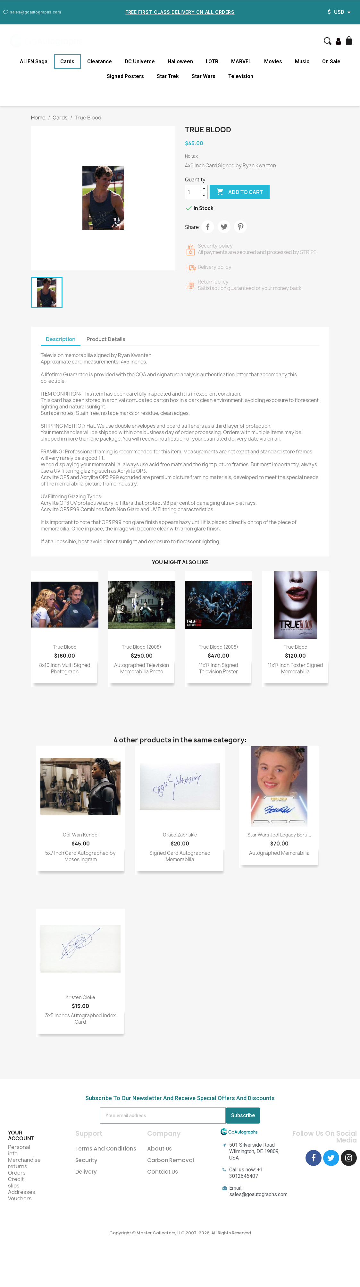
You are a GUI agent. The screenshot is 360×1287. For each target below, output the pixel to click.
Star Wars (203, 76)
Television (240, 76)
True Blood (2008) (141, 647)
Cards (67, 61)
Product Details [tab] (106, 339)
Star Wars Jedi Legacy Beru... (279, 835)
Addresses (21, 1191)
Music (302, 61)
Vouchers (20, 1198)
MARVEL (241, 61)
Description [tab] (60, 339)
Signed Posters (125, 76)
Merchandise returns (24, 1163)
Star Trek (168, 76)
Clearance (99, 61)
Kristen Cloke (80, 997)
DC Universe (140, 61)
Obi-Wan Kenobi (80, 835)
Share (207, 226)
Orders (17, 1172)
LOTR (212, 61)
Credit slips (16, 1182)
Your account (21, 1135)
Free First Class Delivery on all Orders (179, 12)
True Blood (65, 647)
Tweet (224, 226)
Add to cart (239, 192)
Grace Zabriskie (180, 835)
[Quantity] (192, 192)
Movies (273, 61)
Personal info (19, 1150)
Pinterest (240, 226)
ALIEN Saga (33, 61)
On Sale (331, 61)
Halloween (180, 61)
